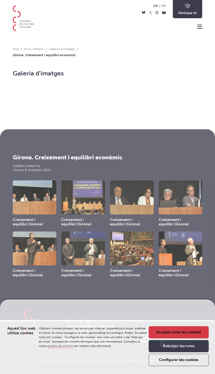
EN (163, 6)
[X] (150, 12)
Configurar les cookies (178, 360)
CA (155, 6)
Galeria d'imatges (38, 73)
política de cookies (60, 346)
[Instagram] (156, 12)
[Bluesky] (143, 12)
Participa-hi (187, 9)
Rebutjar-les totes (179, 346)
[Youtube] (164, 12)
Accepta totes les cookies (178, 332)
